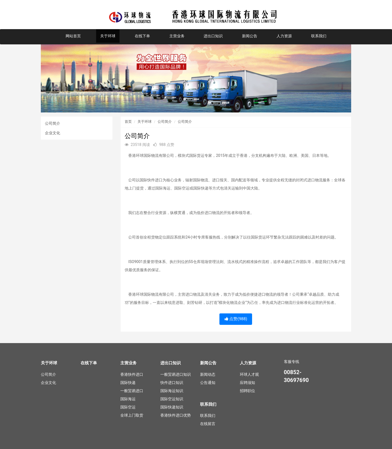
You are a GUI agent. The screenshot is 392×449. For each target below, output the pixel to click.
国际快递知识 (171, 407)
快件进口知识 (171, 382)
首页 (128, 122)
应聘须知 (247, 382)
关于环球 (107, 36)
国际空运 (128, 407)
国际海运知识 (171, 391)
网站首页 (73, 36)
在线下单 (142, 36)
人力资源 (284, 36)
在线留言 (207, 423)
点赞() (236, 318)
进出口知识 (213, 36)
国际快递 (128, 382)
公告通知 (207, 382)
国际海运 (128, 399)
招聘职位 (247, 391)
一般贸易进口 (131, 391)
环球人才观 (249, 374)
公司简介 (52, 123)
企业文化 (52, 133)
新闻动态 (207, 374)
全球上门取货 (131, 415)
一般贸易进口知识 (175, 374)
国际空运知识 (171, 399)
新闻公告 (249, 36)
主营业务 (177, 36)
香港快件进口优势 (175, 415)
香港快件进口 (131, 374)
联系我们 (318, 36)
